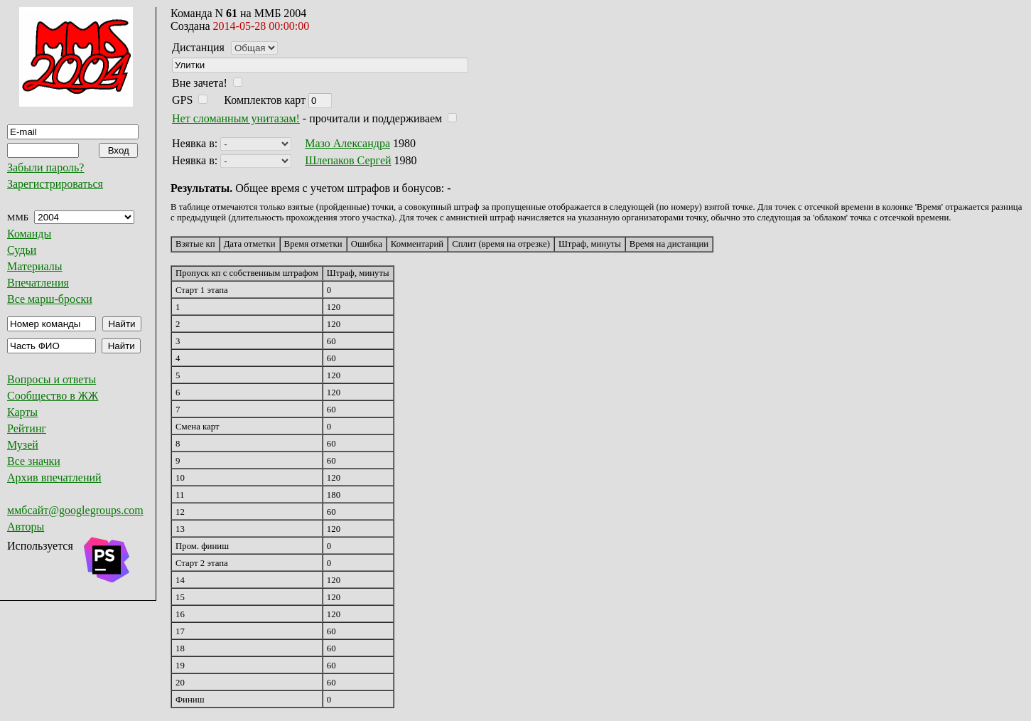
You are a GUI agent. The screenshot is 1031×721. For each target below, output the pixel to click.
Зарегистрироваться (55, 184)
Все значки (33, 461)
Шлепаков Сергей (348, 160)
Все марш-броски (49, 299)
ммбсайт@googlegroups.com (75, 510)
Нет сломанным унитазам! (236, 118)
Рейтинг (26, 428)
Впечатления (38, 283)
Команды (29, 234)
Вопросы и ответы (51, 379)
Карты (22, 412)
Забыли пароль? (45, 167)
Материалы (35, 266)
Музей (22, 445)
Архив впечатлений (54, 477)
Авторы (25, 526)
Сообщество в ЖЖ (52, 396)
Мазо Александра (347, 143)
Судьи (21, 250)
